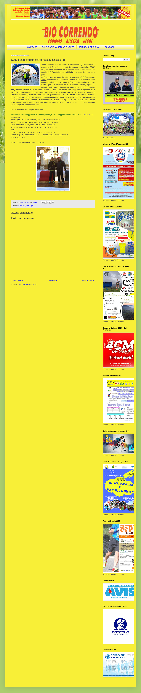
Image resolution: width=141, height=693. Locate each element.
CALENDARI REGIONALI (89, 47)
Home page (53, 280)
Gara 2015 (21, 205)
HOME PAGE (31, 47)
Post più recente (17, 280)
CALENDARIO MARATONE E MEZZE (58, 47)
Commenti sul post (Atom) (27, 284)
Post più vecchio (88, 280)
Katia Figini (29, 205)
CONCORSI (110, 47)
